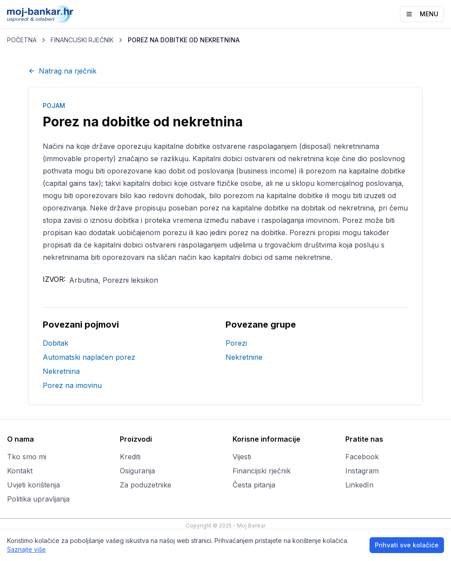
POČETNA (22, 40)
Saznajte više (26, 549)
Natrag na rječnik (62, 70)
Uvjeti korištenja (33, 484)
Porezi (236, 343)
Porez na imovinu (72, 385)
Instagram (362, 470)
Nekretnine (244, 357)
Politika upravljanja (38, 499)
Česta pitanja (254, 484)
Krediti (130, 456)
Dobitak (55, 343)
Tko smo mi (26, 456)
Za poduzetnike (145, 484)
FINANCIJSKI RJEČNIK (82, 40)
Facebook (362, 456)
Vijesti (242, 456)
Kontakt (20, 470)
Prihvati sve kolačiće (407, 545)
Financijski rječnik (262, 470)
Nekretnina (61, 371)
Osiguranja (137, 470)
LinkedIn (359, 484)
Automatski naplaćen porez (89, 357)
